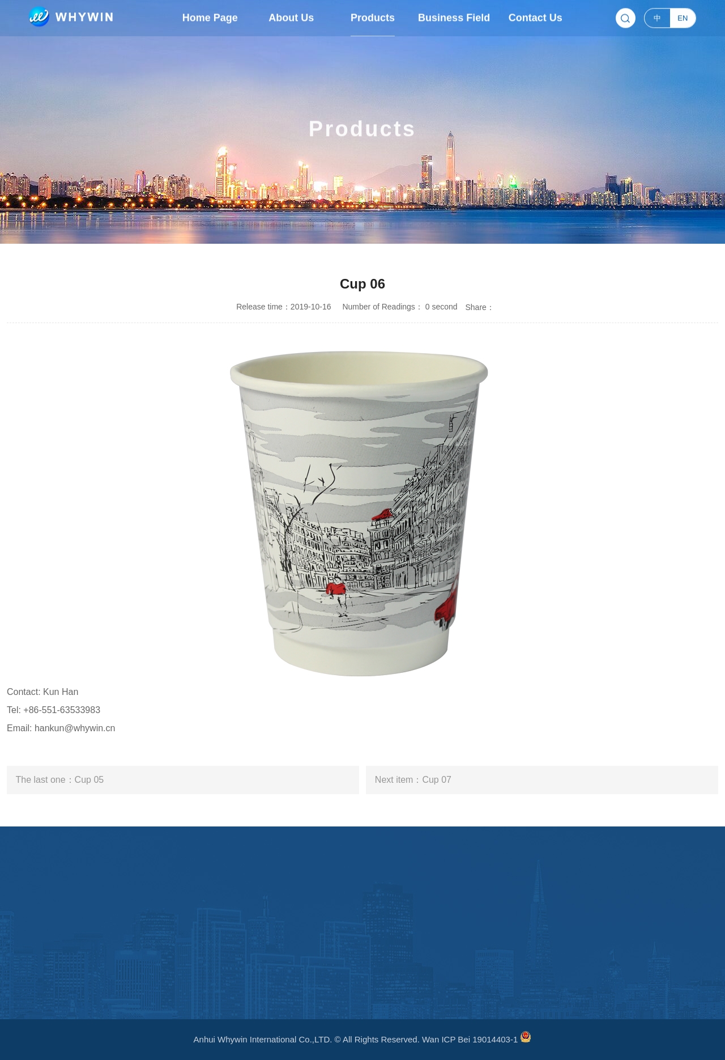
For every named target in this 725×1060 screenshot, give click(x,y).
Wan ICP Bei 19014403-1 (470, 1039)
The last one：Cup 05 (60, 780)
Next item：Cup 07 (413, 780)
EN (682, 16)
